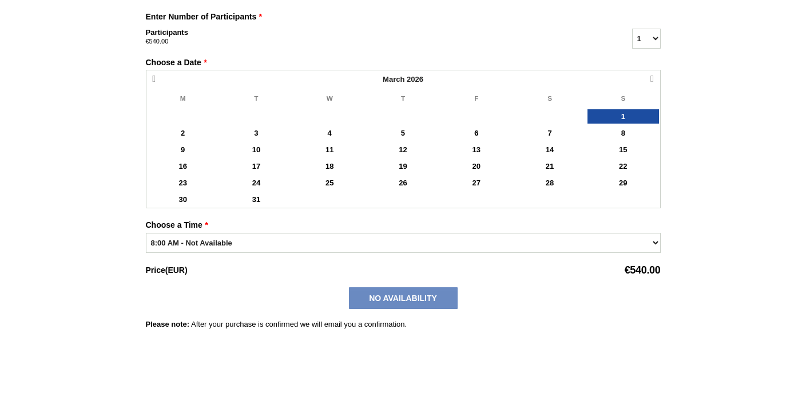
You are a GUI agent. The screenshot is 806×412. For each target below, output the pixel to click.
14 (550, 149)
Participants (374, 37)
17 (256, 166)
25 (329, 183)
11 (329, 149)
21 (550, 166)
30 (182, 199)
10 (256, 149)
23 (182, 183)
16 (182, 166)
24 (256, 183)
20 (477, 166)
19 (403, 166)
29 (623, 183)
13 (477, 149)
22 (623, 166)
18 (329, 166)
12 (403, 149)
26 (403, 183)
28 (550, 183)
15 (623, 149)
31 (256, 199)
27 (477, 183)
